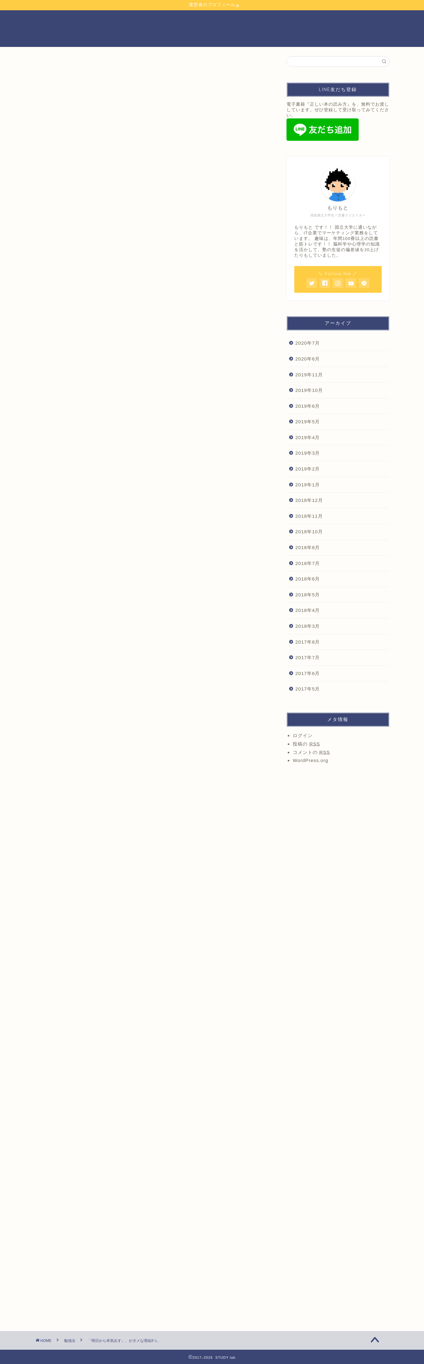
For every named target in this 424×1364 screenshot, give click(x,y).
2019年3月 (307, 453)
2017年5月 (307, 688)
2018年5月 (307, 594)
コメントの (311, 752)
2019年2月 (307, 468)
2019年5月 (307, 421)
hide (172, 393)
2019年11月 (309, 374)
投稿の (306, 743)
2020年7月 (307, 343)
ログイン (303, 735)
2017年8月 (307, 642)
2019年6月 (307, 406)
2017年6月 (307, 673)
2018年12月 (309, 500)
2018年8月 (307, 547)
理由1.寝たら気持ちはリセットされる (118, 415)
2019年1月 (307, 484)
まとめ (84, 443)
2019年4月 (307, 437)
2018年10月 (309, 531)
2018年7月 (307, 563)
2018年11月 (309, 516)
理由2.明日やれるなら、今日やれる (116, 424)
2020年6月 (307, 358)
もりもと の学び (59, 68)
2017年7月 (307, 657)
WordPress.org (310, 760)
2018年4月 (307, 610)
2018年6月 (307, 578)
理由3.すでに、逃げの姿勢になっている (121, 434)
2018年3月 (307, 626)
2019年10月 (309, 390)
